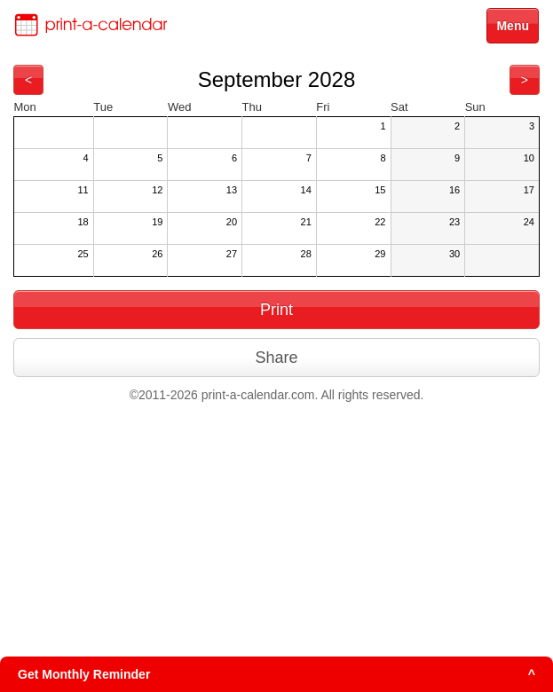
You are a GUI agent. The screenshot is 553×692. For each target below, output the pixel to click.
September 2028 (276, 79)
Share (276, 357)
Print (276, 309)
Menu (512, 26)
